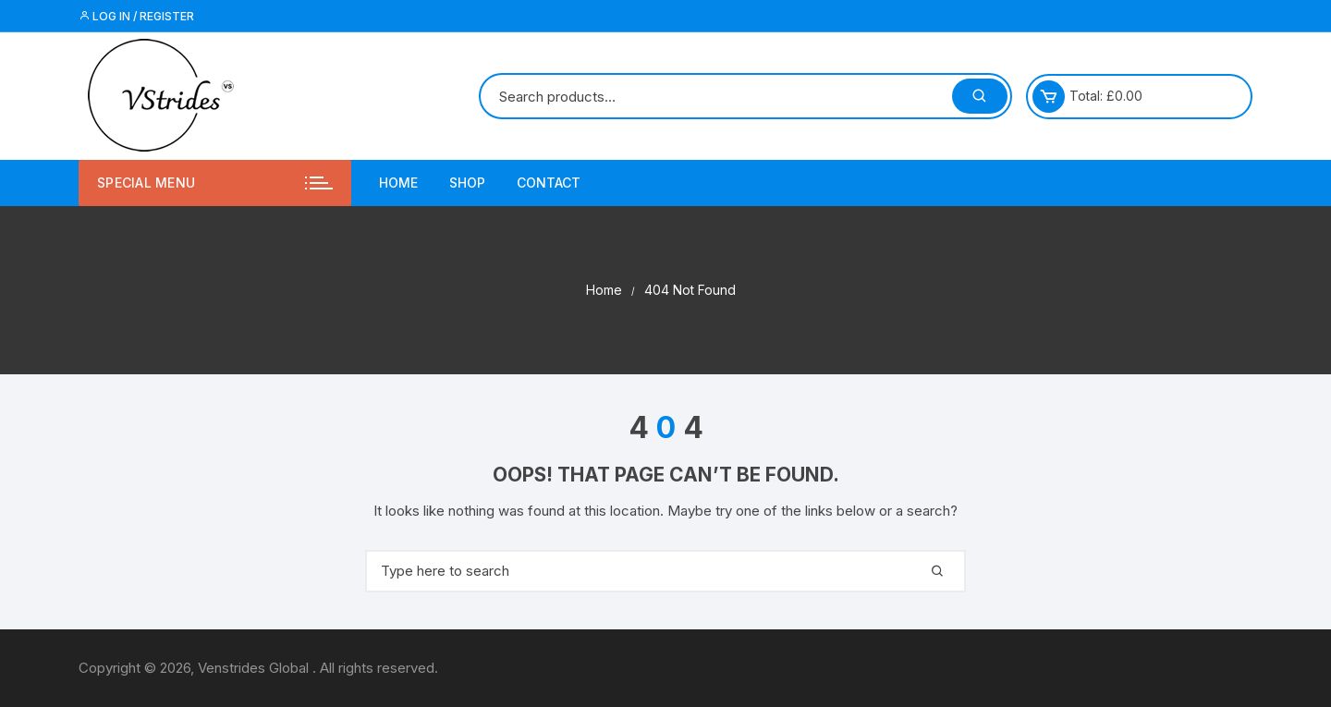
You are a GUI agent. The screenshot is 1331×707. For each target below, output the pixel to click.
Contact (548, 182)
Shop (467, 182)
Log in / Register (136, 16)
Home (398, 182)
